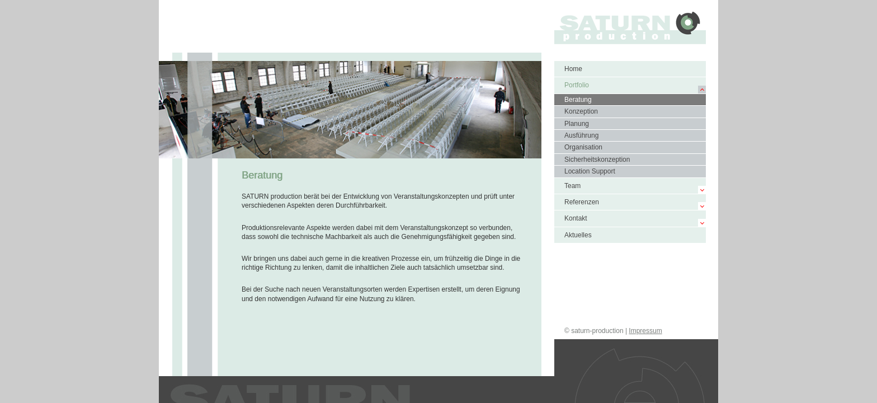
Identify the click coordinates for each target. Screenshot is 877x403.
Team (572, 186)
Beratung (578, 100)
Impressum (645, 331)
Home (573, 69)
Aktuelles (578, 235)
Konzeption (581, 111)
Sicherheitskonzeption (597, 159)
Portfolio (576, 85)
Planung (576, 124)
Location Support (589, 171)
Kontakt (575, 218)
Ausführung (581, 135)
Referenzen (581, 202)
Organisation (583, 147)
